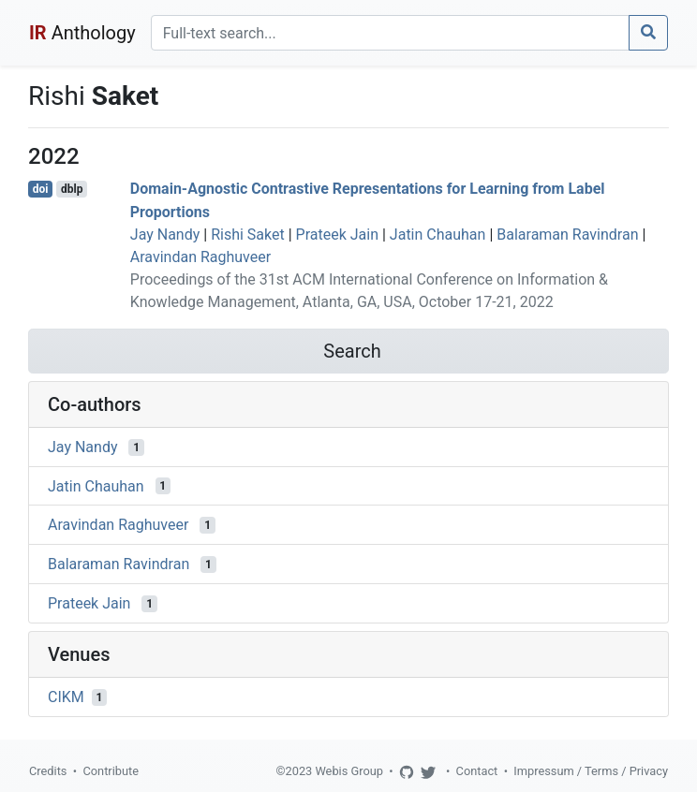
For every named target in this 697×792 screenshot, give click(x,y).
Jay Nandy (165, 234)
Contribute (110, 771)
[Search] (390, 33)
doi (41, 189)
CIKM (66, 697)
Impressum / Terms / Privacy (590, 771)
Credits (48, 771)
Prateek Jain (337, 234)
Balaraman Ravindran (567, 234)
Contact (477, 771)
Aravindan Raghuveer (200, 257)
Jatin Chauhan (438, 234)
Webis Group (349, 771)
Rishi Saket (248, 234)
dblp (71, 189)
